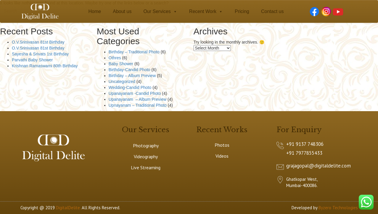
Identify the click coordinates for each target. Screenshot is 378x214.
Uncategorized (122, 81)
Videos (222, 156)
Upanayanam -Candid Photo (135, 93)
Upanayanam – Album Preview (137, 99)
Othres (115, 57)
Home (95, 11)
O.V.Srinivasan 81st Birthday (38, 42)
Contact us (272, 11)
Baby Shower (121, 63)
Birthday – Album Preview (132, 75)
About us (122, 11)
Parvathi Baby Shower (32, 60)
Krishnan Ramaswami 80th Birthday (45, 65)
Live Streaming (145, 167)
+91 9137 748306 (305, 144)
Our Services (160, 11)
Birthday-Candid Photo (129, 69)
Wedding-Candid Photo (130, 87)
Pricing (242, 11)
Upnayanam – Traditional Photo (138, 105)
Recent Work (206, 11)
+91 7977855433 (304, 153)
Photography (146, 145)
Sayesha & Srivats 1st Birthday (40, 54)
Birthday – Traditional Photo (134, 51)
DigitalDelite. (68, 207)
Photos (222, 145)
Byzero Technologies (338, 207)
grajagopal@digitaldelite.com (318, 165)
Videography (146, 156)
